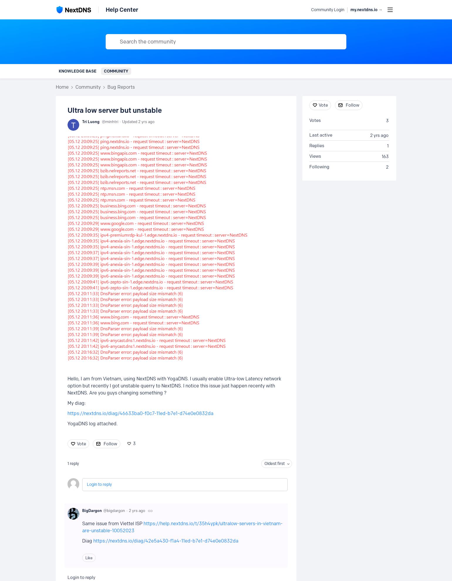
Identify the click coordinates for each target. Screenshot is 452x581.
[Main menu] (390, 9)
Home (62, 87)
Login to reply (99, 484)
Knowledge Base (78, 71)
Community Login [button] (327, 9)
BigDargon (92, 510)
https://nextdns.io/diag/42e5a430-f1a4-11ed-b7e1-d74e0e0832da (165, 541)
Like (88, 557)
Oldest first (274, 463)
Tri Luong (90, 121)
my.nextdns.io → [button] (366, 9)
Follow (110, 443)
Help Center (122, 9)
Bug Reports (121, 87)
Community (116, 71)
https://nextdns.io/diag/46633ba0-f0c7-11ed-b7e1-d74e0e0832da (140, 413)
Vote (81, 443)
